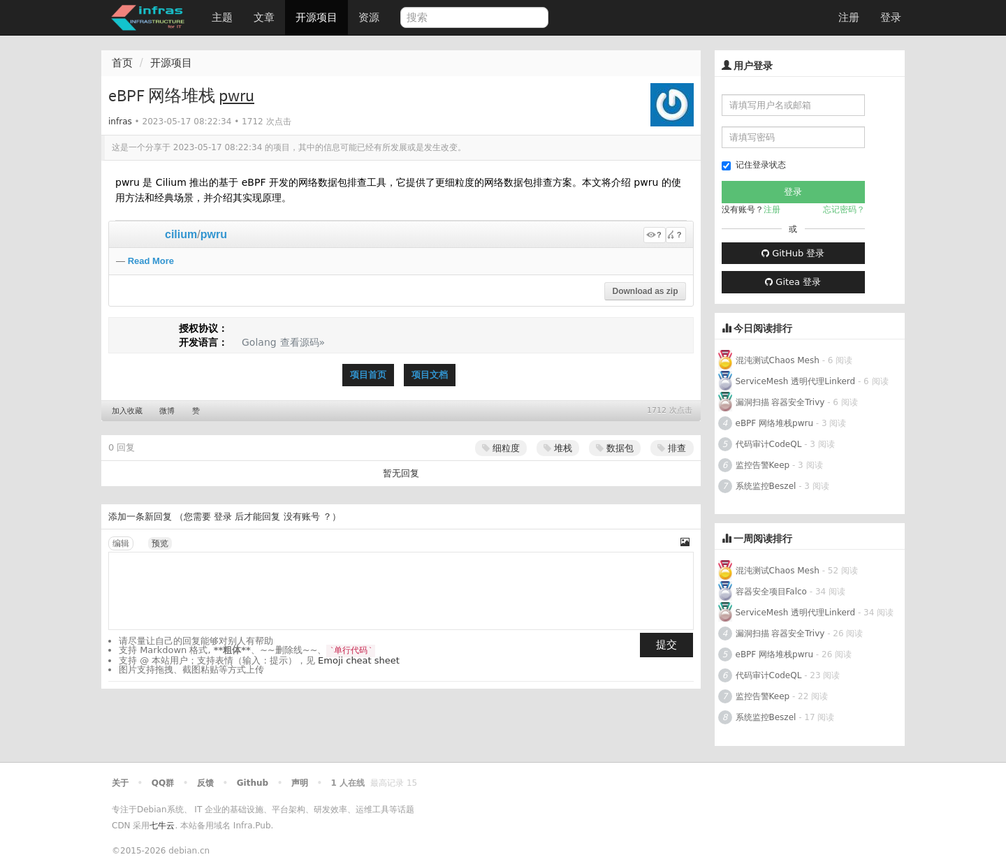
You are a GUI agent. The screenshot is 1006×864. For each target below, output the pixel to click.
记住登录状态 (754, 165)
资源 (368, 17)
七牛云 (162, 825)
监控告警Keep (763, 465)
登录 (890, 17)
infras (120, 121)
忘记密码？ (844, 209)
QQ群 (163, 783)
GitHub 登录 (792, 253)
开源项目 (316, 17)
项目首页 (368, 374)
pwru (214, 234)
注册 (848, 17)
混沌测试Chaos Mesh (777, 360)
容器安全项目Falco (771, 591)
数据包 (615, 448)
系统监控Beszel (766, 486)
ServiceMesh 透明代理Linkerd (796, 381)
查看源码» (303, 342)
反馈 (205, 783)
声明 (299, 783)
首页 (122, 63)
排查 (671, 448)
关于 (120, 783)
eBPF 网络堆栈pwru (775, 423)
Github (252, 783)
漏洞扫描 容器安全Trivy (780, 402)
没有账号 (302, 516)
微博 (167, 411)
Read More (151, 261)
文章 (264, 17)
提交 (666, 644)
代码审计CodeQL (769, 444)
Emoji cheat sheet (359, 660)
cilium (181, 234)
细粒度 (501, 448)
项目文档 (429, 374)
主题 (222, 17)
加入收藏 (127, 411)
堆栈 (558, 448)
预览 (160, 543)
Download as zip (645, 291)
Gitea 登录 (793, 282)
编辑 (120, 543)
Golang (259, 342)
